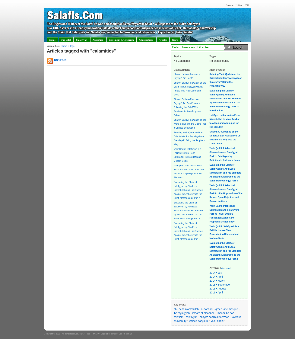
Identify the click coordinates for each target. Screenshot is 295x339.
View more (226, 268)
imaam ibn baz (225, 313)
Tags (72, 46)
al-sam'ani (207, 309)
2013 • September (219, 284)
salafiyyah (191, 316)
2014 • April (216, 276)
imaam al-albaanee (203, 313)
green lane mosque (226, 309)
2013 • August (217, 288)
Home (64, 46)
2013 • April (216, 292)
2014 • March (217, 280)
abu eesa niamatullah (186, 309)
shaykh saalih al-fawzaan (214, 316)
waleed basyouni (198, 320)
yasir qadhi (217, 320)
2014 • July (215, 272)
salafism (178, 316)
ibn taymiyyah (182, 313)
